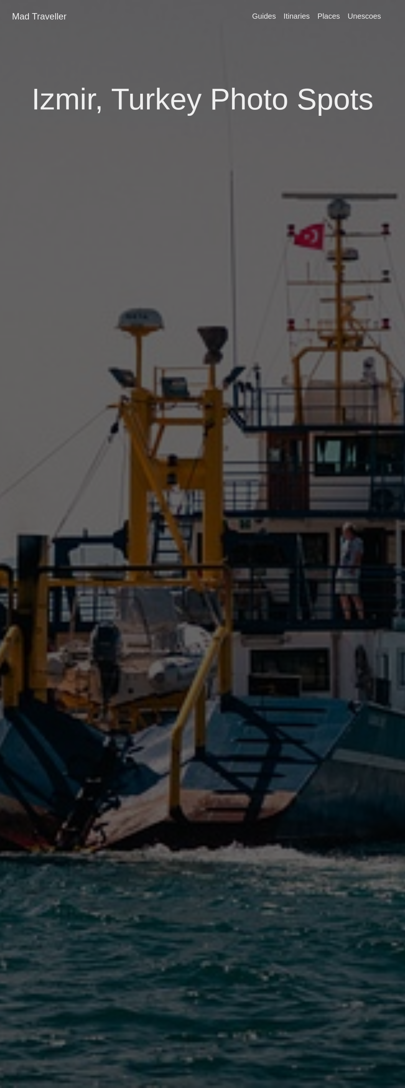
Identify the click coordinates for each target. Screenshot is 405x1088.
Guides (264, 16)
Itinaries (297, 16)
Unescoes (364, 16)
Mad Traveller (39, 16)
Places (329, 16)
